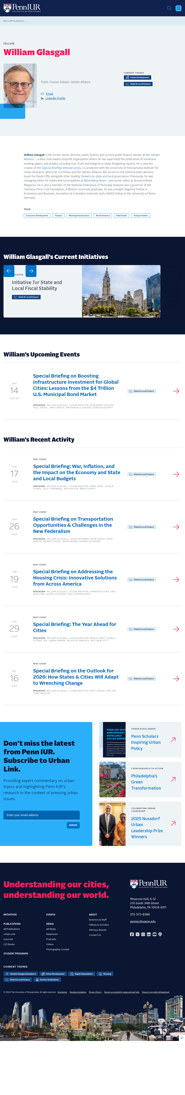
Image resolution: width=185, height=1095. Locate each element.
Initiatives (10, 968)
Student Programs (16, 1007)
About (93, 968)
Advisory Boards (97, 984)
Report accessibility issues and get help (121, 1046)
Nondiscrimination (78, 1046)
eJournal (8, 993)
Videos (49, 998)
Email (49, 95)
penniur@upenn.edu (143, 975)
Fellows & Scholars (99, 979)
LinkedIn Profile (55, 99)
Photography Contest (57, 1003)
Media (50, 978)
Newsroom (52, 988)
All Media (51, 983)
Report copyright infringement (155, 1046)
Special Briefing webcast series (61, 169)
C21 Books (9, 998)
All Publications (12, 983)
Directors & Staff (98, 973)
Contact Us (95, 989)
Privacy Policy (95, 1046)
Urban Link (9, 988)
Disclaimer (62, 1046)
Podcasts (51, 993)
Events (50, 968)
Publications (12, 978)
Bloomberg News (95, 181)
